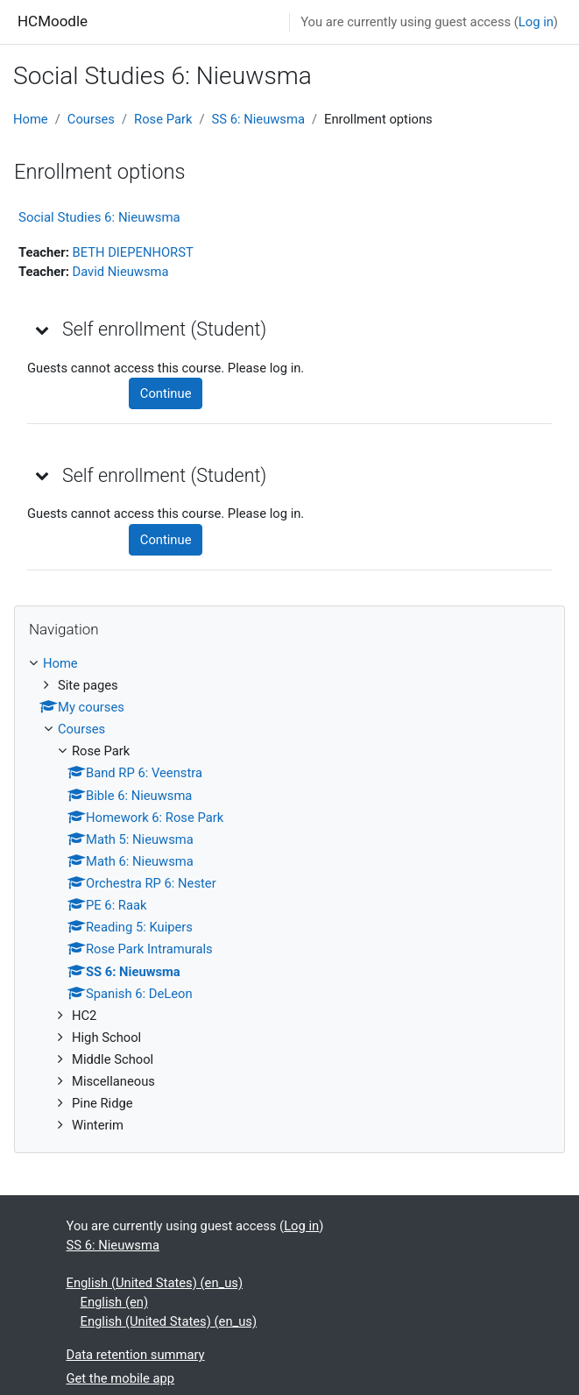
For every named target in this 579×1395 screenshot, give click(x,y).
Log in (536, 22)
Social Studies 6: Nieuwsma (99, 217)
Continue (166, 393)
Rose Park (163, 119)
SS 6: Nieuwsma (258, 119)
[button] (43, 329)
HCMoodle (53, 21)
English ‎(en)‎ (115, 1302)
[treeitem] (289, 895)
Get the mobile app (121, 1378)
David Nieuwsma (120, 272)
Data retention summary (136, 1355)
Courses (91, 119)
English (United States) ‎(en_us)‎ (155, 1283)
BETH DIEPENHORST (132, 252)
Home (30, 119)
